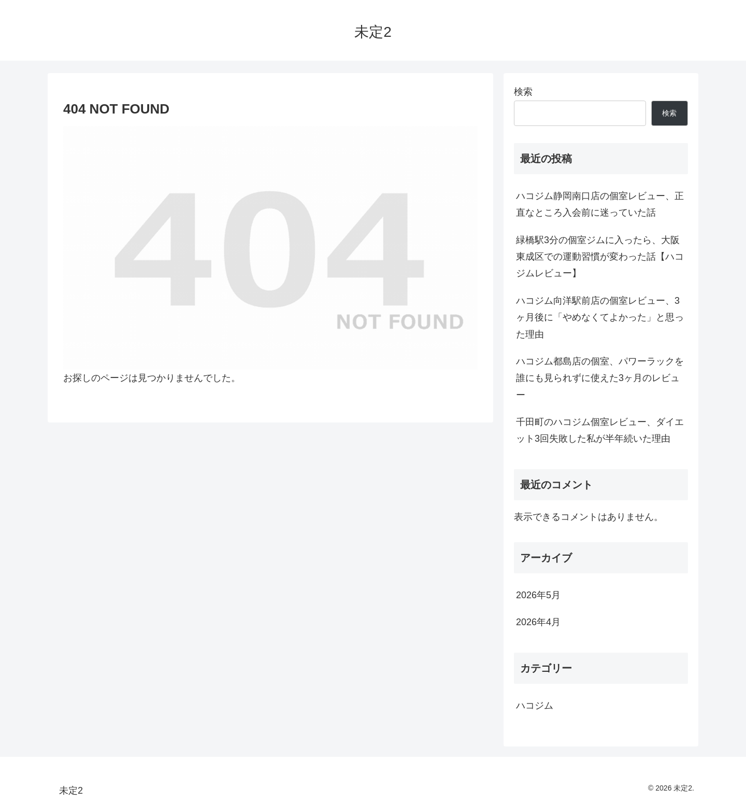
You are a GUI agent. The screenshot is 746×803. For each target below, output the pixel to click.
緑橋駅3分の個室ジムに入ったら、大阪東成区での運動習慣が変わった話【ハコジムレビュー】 (600, 257)
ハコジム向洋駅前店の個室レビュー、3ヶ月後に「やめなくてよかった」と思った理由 (600, 317)
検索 (523, 92)
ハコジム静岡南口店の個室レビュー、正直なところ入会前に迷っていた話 (600, 204)
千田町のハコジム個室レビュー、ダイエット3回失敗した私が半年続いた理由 (600, 430)
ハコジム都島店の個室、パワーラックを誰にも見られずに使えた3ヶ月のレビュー (600, 378)
